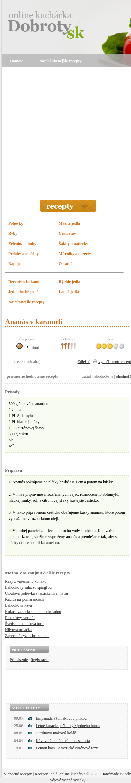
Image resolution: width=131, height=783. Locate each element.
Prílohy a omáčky (23, 253)
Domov (16, 61)
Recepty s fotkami (23, 281)
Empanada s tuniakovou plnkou (61, 718)
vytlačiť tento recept (114, 361)
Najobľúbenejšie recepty (60, 61)
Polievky (15, 223)
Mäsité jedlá (69, 223)
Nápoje (14, 263)
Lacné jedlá (69, 291)
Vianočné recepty (18, 774)
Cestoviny (67, 233)
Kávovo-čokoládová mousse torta (63, 740)
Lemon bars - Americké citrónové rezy (67, 748)
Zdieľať (84, 361)
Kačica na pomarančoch (24, 599)
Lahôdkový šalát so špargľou (28, 587)
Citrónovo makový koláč (56, 733)
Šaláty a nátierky (73, 243)
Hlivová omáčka (18, 629)
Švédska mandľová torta (24, 623)
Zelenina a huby (22, 243)
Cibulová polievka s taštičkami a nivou (36, 593)
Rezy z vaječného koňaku (25, 581)
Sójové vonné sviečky (67, 780)
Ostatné (65, 263)
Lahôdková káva (18, 605)
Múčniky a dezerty (75, 253)
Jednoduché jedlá (23, 291)
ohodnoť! (123, 376)
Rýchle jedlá (69, 281)
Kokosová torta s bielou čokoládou (33, 611)
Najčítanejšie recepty (26, 302)
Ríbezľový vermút (20, 617)
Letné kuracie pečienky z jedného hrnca (68, 725)
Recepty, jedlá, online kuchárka (60, 774)
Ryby (12, 233)
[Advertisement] (63, 134)
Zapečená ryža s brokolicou (27, 635)
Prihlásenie (19, 659)
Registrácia (40, 659)
